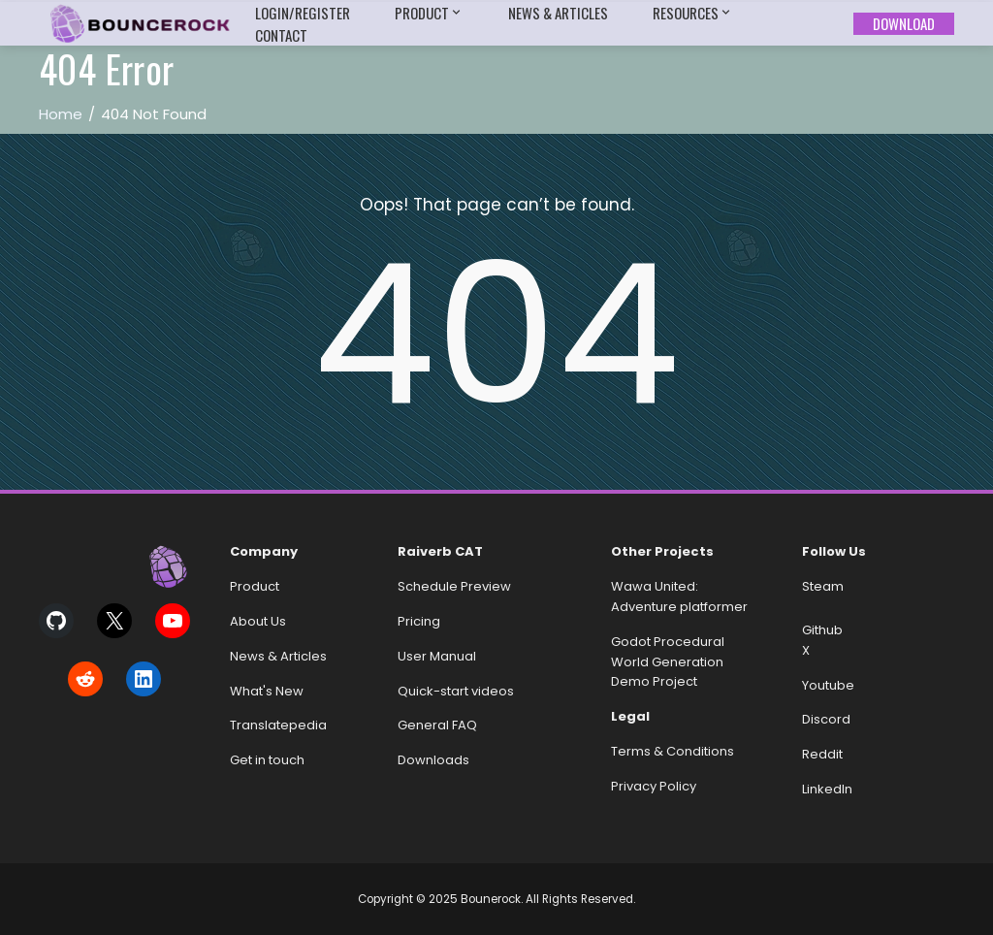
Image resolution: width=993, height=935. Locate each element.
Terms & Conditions (672, 751)
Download (904, 23)
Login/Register (302, 12)
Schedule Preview (454, 586)
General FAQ (437, 725)
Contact (281, 35)
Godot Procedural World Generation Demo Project (667, 662)
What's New (267, 691)
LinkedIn (827, 789)
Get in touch (267, 760)
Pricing (419, 621)
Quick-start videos (456, 691)
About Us (258, 621)
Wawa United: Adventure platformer (679, 596)
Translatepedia (278, 725)
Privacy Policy (653, 786)
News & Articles (558, 12)
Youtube (828, 685)
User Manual (437, 656)
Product (429, 13)
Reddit (822, 754)
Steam (823, 586)
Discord (826, 719)
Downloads (433, 760)
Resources (693, 13)
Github (822, 630)
